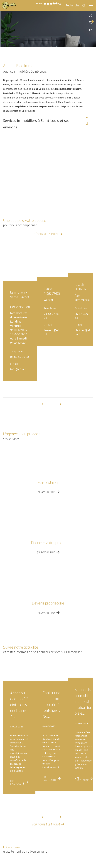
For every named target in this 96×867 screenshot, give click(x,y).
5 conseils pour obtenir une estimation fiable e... (84, 701)
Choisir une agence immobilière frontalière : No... (51, 705)
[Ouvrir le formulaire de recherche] (76, 5)
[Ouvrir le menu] (91, 5)
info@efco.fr (18, 369)
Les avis (46, 3)
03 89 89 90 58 (19, 357)
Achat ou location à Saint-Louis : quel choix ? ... (19, 705)
